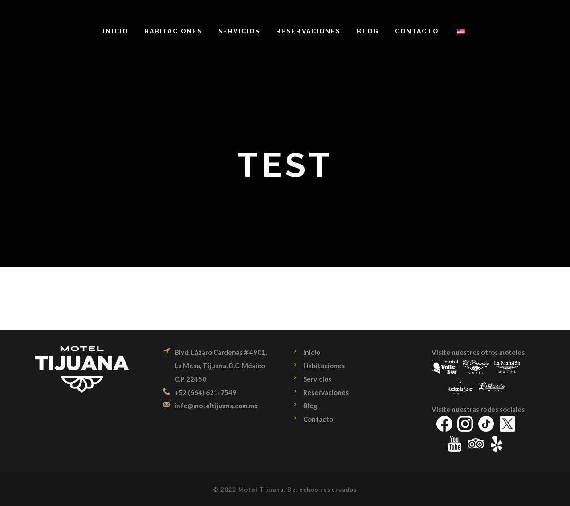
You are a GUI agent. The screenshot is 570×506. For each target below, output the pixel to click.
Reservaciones (326, 392)
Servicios (317, 379)
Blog (310, 406)
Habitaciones (324, 366)
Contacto (318, 419)
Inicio (311, 352)
